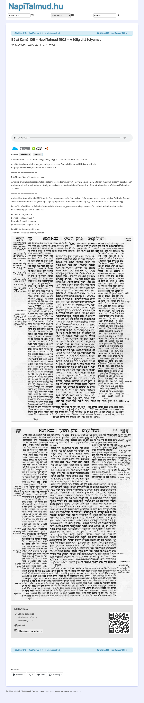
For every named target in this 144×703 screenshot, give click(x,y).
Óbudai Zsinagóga (26, 614)
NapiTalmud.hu (35, 6)
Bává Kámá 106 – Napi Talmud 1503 (112, 33)
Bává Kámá (25, 154)
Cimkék (17, 691)
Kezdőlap (9, 691)
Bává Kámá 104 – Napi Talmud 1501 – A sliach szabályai (36, 33)
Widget (35, 691)
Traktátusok (26, 691)
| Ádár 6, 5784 (33, 45)
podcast (37, 154)
